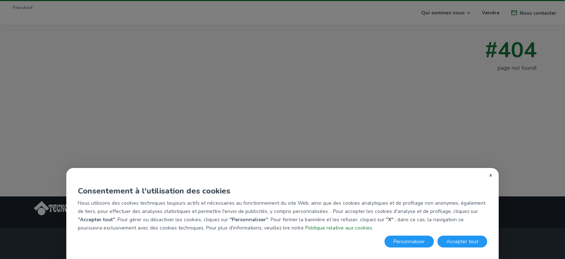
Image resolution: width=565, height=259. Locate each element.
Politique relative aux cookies (338, 227)
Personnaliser (409, 241)
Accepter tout (462, 241)
